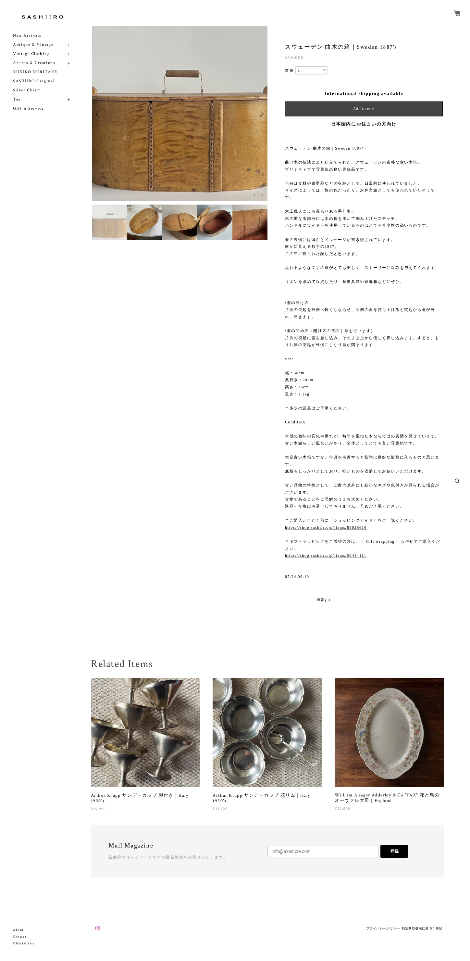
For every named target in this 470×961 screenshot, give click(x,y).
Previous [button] (98, 113)
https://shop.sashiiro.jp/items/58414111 (325, 555)
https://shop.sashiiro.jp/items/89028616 (326, 527)
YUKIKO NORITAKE (35, 72)
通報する (324, 600)
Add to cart (364, 109)
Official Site (24, 943)
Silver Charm (27, 90)
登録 (394, 851)
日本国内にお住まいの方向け (364, 124)
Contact (19, 937)
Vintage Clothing (31, 54)
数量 (289, 70)
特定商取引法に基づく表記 (422, 928)
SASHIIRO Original (34, 81)
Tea (16, 99)
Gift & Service (28, 108)
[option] (179, 113)
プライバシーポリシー (383, 928)
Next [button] (260, 113)
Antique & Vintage (33, 45)
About (18, 930)
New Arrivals (27, 35)
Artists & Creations (34, 63)
